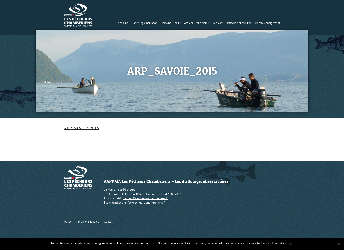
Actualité (123, 23)
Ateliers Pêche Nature (197, 23)
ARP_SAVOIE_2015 (81, 128)
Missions (218, 23)
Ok (291, 243)
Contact (108, 221)
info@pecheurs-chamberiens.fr (145, 203)
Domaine (166, 23)
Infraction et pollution (239, 23)
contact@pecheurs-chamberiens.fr (145, 198)
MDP (178, 23)
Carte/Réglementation (144, 23)
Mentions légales (88, 221)
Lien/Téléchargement (267, 23)
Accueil (68, 221)
